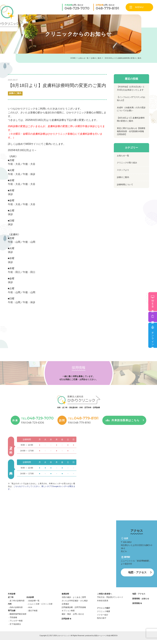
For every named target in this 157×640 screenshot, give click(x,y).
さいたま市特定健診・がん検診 (75, 601)
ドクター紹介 (102, 615)
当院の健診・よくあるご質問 (74, 597)
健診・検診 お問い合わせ (73, 614)
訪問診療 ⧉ (66, 619)
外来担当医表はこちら (125, 420)
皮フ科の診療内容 (17, 601)
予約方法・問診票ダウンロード (110, 597)
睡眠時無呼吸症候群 (18, 614)
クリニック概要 (103, 611)
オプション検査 (68, 611)
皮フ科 (11, 597)
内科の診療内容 (16, 607)
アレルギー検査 (16, 621)
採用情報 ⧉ (137, 603)
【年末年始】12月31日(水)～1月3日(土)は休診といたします (130, 88)
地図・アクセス (137, 572)
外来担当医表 (102, 601)
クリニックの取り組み (127, 162)
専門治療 (11, 611)
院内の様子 (101, 618)
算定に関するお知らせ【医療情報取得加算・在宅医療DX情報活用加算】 (131, 131)
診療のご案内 (15, 93)
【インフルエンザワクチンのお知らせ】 (131, 98)
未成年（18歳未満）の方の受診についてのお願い (131, 109)
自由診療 (30, 597)
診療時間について (125, 184)
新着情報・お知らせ (140, 599)
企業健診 (65, 604)
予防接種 (13, 617)
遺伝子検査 (33, 611)
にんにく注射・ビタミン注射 (40, 604)
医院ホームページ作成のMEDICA (105, 635)
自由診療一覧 (33, 601)
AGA (30, 607)
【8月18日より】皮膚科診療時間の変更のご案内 (131, 119)
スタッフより (123, 170)
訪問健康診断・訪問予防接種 (74, 607)
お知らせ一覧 (123, 155)
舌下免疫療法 (15, 624)
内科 (10, 604)
